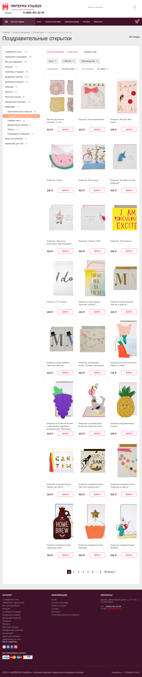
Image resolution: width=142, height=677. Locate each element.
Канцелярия (38, 32)
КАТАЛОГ (7, 594)
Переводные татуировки (20, 134)
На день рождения (55, 52)
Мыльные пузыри (15, 97)
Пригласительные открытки (21, 111)
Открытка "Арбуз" (55, 180)
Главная (6, 32)
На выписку (73, 52)
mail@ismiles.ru (114, 608)
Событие (68, 61)
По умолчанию (68, 68)
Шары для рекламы (16, 138)
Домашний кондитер (17, 82)
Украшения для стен (16, 143)
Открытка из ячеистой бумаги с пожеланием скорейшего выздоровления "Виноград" (60, 426)
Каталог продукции (21, 32)
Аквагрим (11, 87)
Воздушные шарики (17, 77)
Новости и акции (72, 22)
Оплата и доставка (53, 22)
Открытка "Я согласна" (57, 301)
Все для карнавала (16, 62)
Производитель (88, 61)
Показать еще (91, 52)
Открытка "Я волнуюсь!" (121, 240)
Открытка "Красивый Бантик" (91, 119)
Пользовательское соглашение (66, 614)
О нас (39, 22)
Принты (12, 129)
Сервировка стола (16, 52)
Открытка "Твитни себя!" (89, 240)
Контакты (98, 22)
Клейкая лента (16, 120)
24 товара (101, 68)
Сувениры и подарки (17, 72)
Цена (51, 61)
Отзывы (86, 22)
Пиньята (11, 92)
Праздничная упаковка (18, 102)
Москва (8, 13)
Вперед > (110, 571)
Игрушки (11, 67)
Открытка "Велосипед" (88, 180)
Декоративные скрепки (19, 125)
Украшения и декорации (18, 57)
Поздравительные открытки (22, 116)
